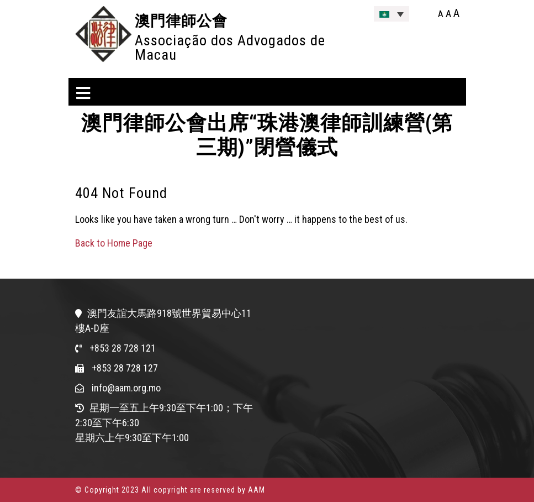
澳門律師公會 (181, 20)
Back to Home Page (113, 243)
